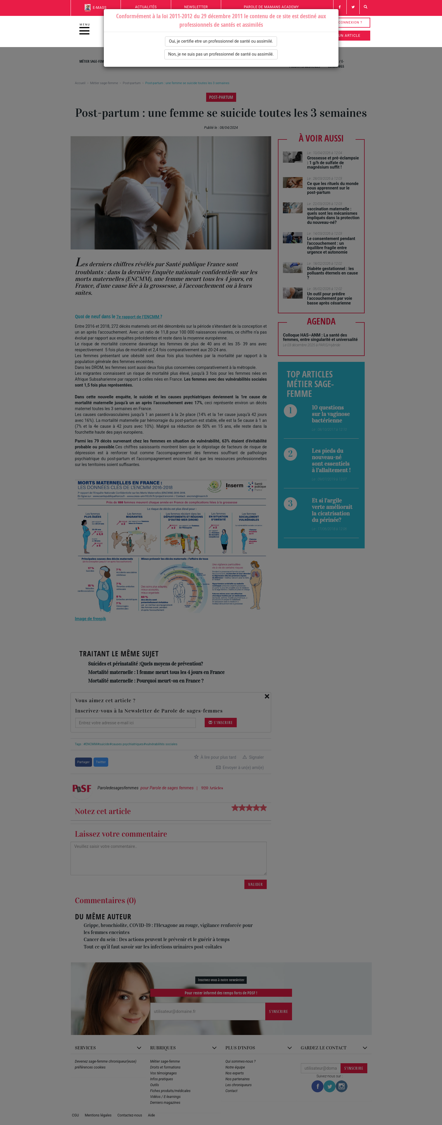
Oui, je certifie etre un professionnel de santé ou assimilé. (221, 41)
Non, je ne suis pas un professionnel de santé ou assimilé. (221, 54)
